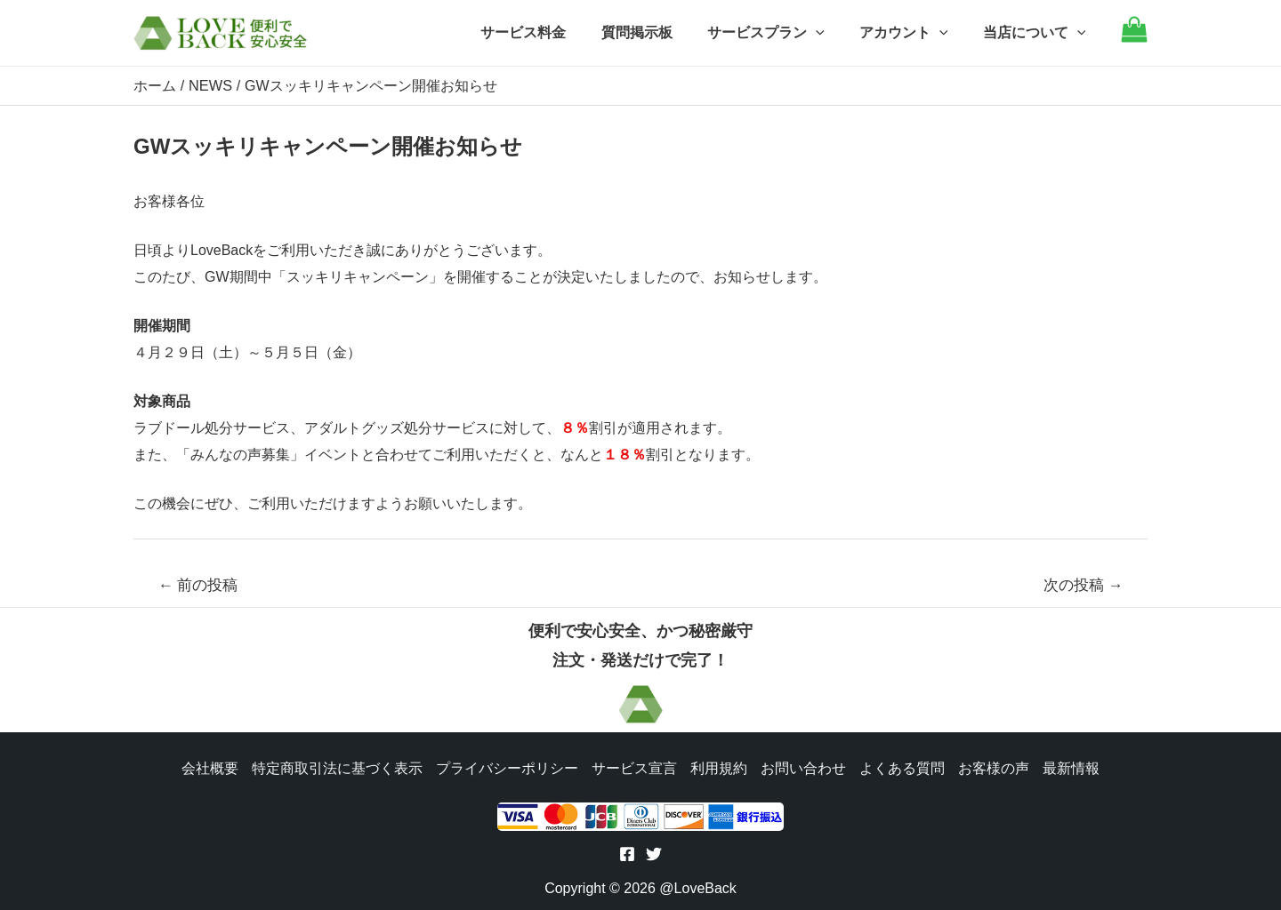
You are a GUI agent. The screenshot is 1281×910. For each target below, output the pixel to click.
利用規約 (718, 766)
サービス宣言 (633, 766)
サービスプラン (782, 33)
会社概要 (206, 766)
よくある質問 (904, 766)
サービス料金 (552, 32)
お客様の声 (996, 766)
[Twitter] (654, 854)
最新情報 (1074, 766)
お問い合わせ (804, 766)
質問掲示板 (659, 32)
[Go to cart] (1134, 37)
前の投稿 (198, 584)
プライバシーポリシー (505, 766)
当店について (1037, 33)
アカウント (913, 33)
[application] (832, 33)
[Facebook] (627, 854)
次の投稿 (1083, 584)
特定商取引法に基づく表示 (334, 766)
